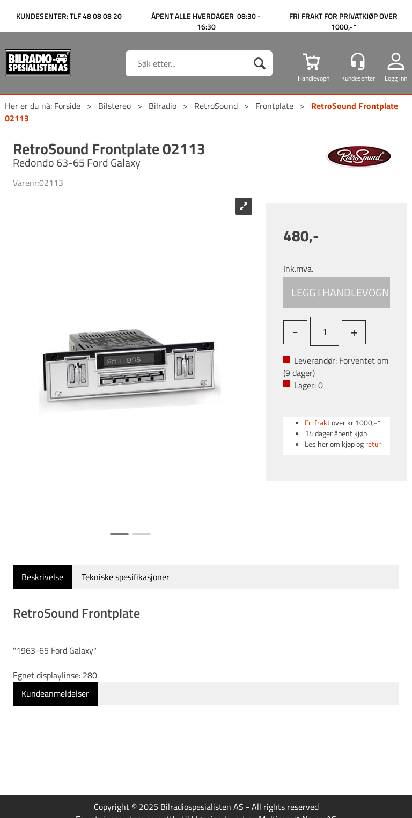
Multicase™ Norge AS (297, 806)
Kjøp (336, 292)
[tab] (42, 577)
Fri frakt (317, 422)
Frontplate (274, 105)
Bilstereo (114, 105)
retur (373, 444)
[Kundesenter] (357, 61)
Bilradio (162, 105)
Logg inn (396, 78)
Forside (67, 105)
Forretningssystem (110, 806)
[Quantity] (324, 331)
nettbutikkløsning (189, 806)
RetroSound (216, 105)
